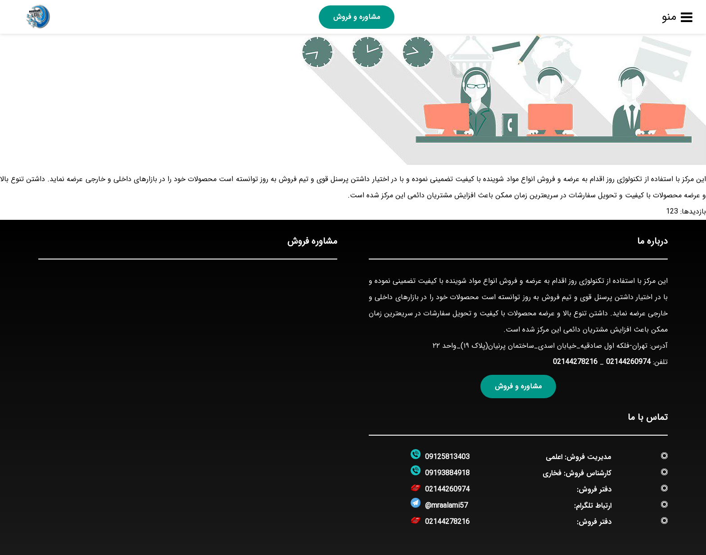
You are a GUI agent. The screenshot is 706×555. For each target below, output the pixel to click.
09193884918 (447, 473)
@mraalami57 (446, 505)
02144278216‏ (575, 362)
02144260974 (628, 362)
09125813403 (447, 457)
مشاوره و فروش (356, 17)
